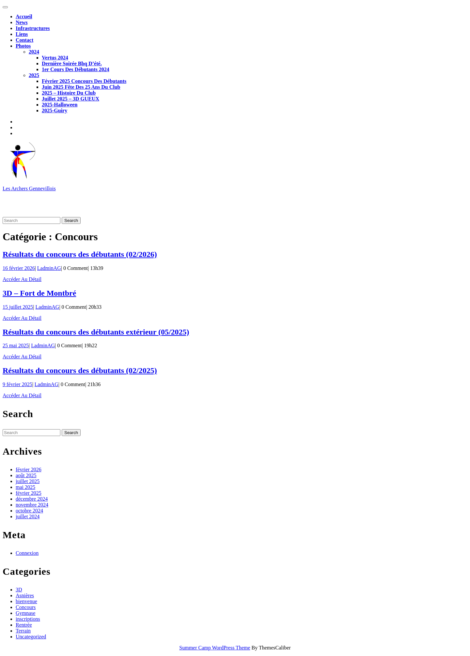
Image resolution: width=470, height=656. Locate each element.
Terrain (23, 630)
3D (19, 589)
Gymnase (25, 613)
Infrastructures (33, 28)
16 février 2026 (19, 268)
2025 (34, 75)
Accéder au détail (22, 279)
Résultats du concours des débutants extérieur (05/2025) (96, 332)
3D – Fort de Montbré (39, 293)
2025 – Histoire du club (69, 93)
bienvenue (26, 601)
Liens (22, 34)
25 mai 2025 (16, 345)
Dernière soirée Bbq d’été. (72, 63)
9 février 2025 (17, 384)
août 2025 (26, 475)
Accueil (24, 16)
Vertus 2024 (55, 57)
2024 (34, 52)
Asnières (25, 595)
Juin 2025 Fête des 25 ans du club (81, 87)
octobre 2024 (29, 510)
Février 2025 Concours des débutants (84, 81)
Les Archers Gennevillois (29, 188)
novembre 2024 (32, 505)
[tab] (5, 7)
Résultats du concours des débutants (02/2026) (80, 254)
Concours (26, 607)
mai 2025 (25, 487)
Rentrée (24, 625)
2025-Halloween (59, 104)
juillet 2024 (27, 516)
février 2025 (28, 493)
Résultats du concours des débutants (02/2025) (80, 370)
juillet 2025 (27, 481)
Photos (23, 46)
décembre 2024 (32, 499)
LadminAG (49, 268)
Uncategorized (31, 636)
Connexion (27, 553)
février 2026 (28, 469)
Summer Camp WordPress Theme (214, 647)
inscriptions (28, 619)
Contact (24, 40)
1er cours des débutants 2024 (75, 69)
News (21, 22)
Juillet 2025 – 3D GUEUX (70, 99)
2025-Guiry (54, 110)
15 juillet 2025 (18, 307)
